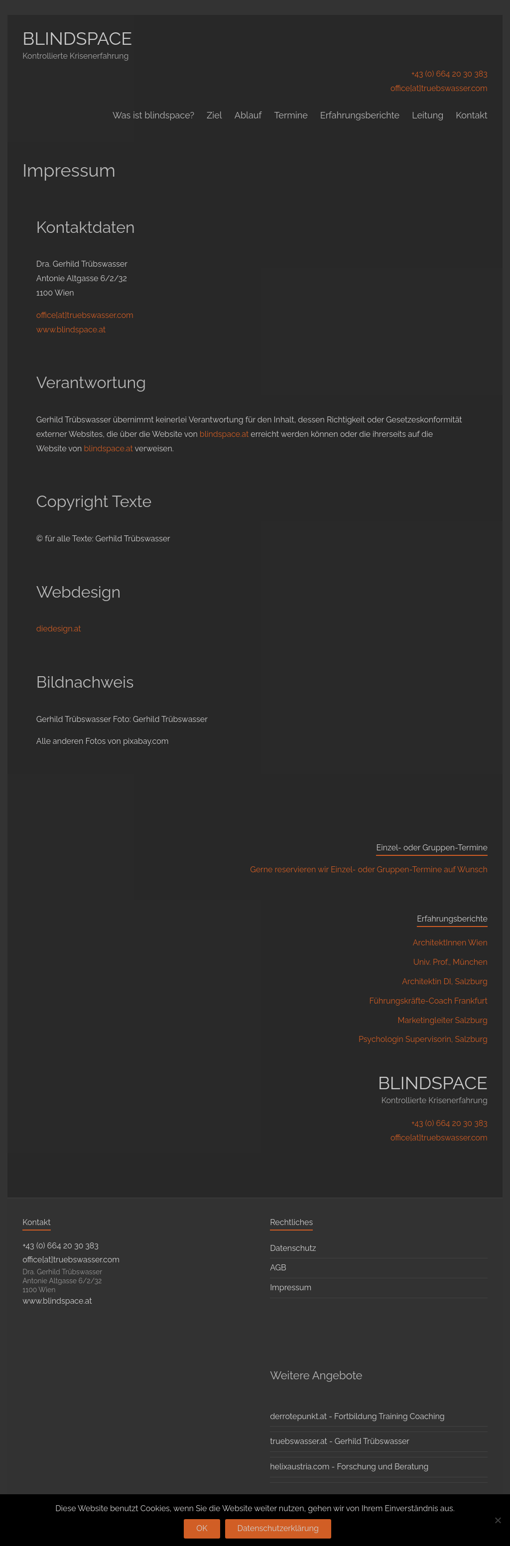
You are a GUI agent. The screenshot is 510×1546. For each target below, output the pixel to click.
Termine (290, 115)
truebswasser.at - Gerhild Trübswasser (339, 1441)
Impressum (290, 1287)
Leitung (427, 115)
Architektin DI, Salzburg (445, 981)
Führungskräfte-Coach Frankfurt (429, 1001)
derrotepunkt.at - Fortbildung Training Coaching (357, 1416)
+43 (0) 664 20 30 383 (449, 74)
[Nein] (498, 1520)
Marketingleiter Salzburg (443, 1020)
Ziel (214, 115)
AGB (278, 1267)
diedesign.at (58, 628)
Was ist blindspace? (153, 115)
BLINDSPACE (77, 38)
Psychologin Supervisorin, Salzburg (423, 1039)
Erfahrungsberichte (359, 115)
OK (201, 1528)
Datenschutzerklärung (278, 1528)
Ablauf (248, 115)
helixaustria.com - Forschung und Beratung (349, 1466)
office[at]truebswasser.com (439, 88)
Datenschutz (293, 1248)
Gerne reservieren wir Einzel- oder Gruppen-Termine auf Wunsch (369, 869)
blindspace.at (224, 434)
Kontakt (472, 115)
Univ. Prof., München (450, 962)
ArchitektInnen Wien (450, 942)
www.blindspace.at (71, 329)
